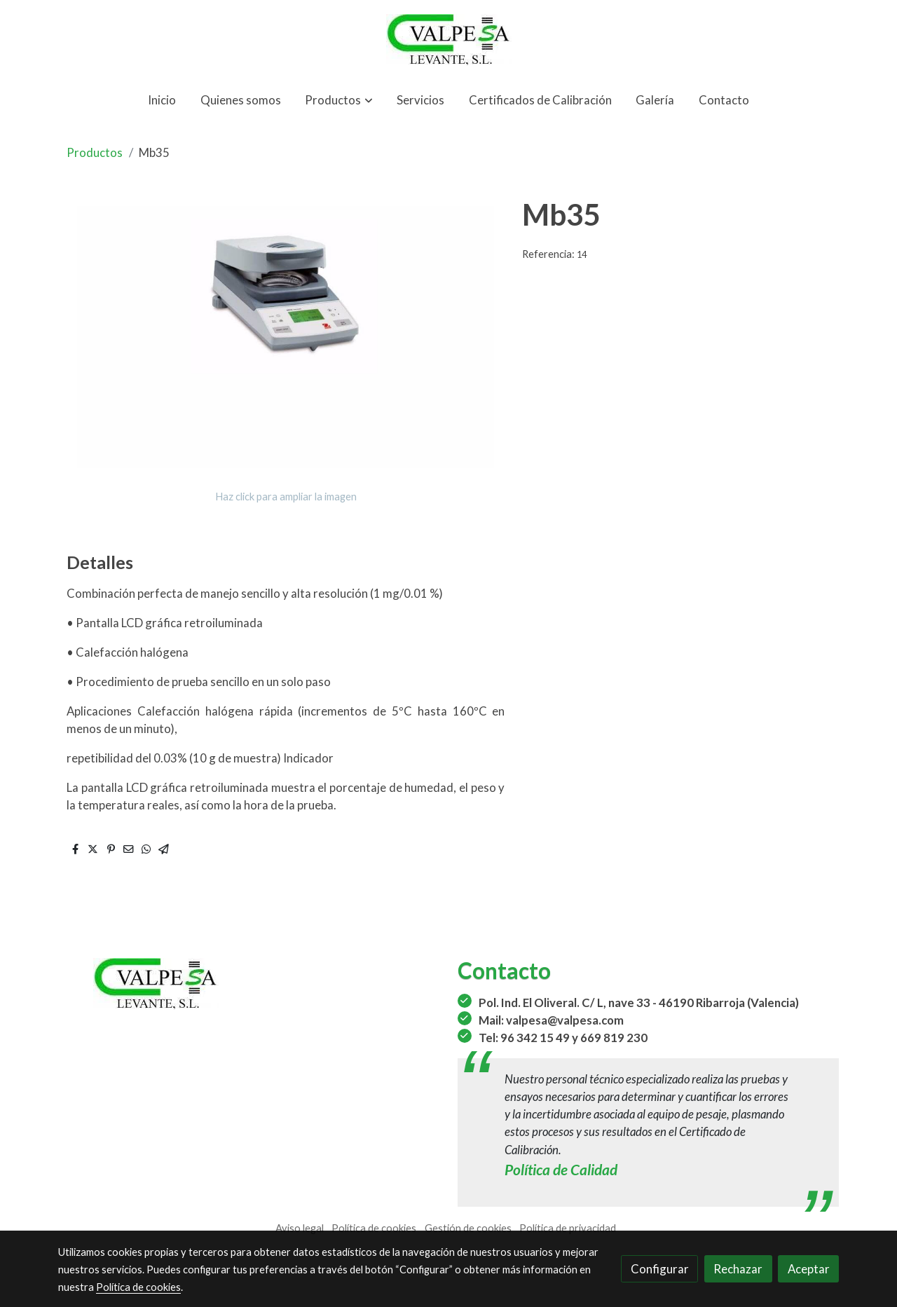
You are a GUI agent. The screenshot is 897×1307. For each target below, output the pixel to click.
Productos (95, 152)
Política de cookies (373, 1228)
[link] (448, 39)
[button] (339, 100)
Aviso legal (299, 1228)
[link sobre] (249, 983)
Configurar (660, 1268)
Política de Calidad (561, 1169)
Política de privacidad (567, 1228)
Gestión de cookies (468, 1228)
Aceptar (809, 1268)
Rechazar (737, 1268)
